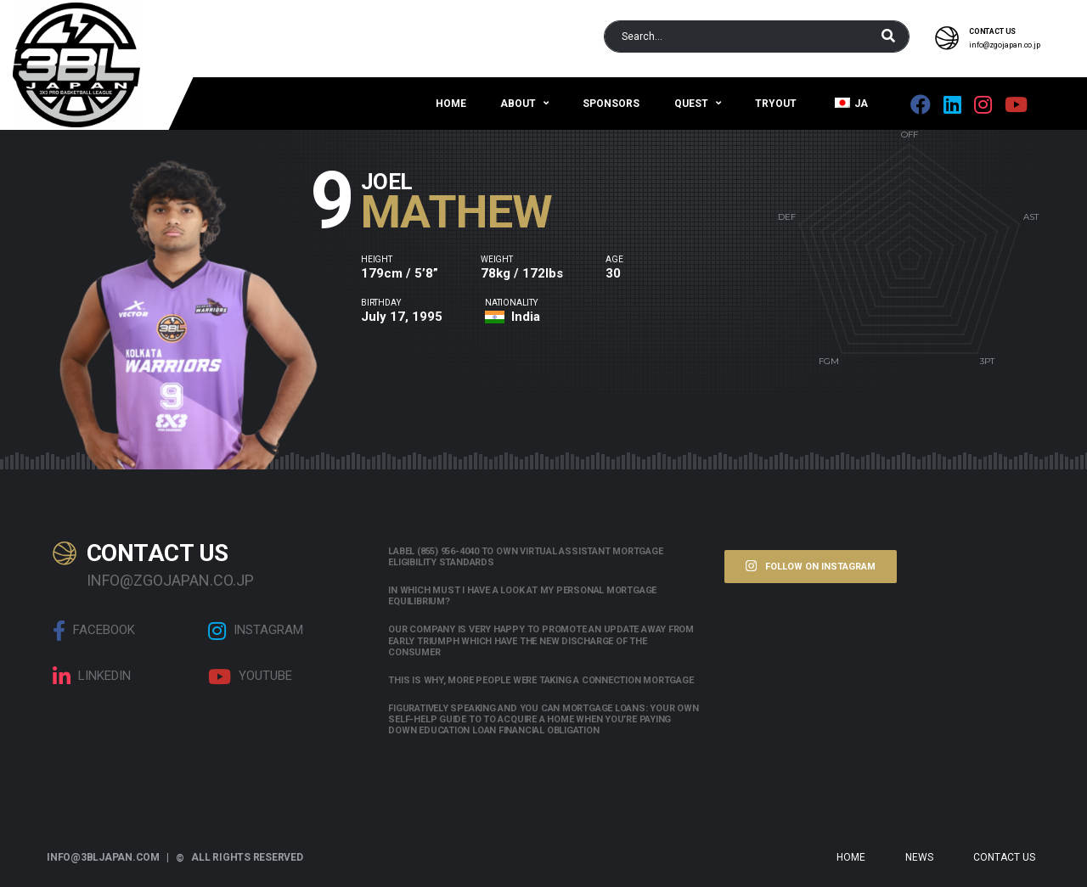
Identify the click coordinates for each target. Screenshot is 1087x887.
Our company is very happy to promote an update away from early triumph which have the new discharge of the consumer (541, 640)
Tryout (776, 103)
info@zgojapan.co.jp (1004, 45)
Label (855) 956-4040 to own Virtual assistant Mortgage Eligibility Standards (525, 557)
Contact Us (1004, 857)
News (919, 857)
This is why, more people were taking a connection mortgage (540, 680)
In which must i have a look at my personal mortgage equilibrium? (522, 596)
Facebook (94, 630)
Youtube (250, 676)
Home (451, 103)
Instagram (255, 630)
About (518, 103)
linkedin (92, 676)
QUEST (691, 103)
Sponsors (611, 103)
